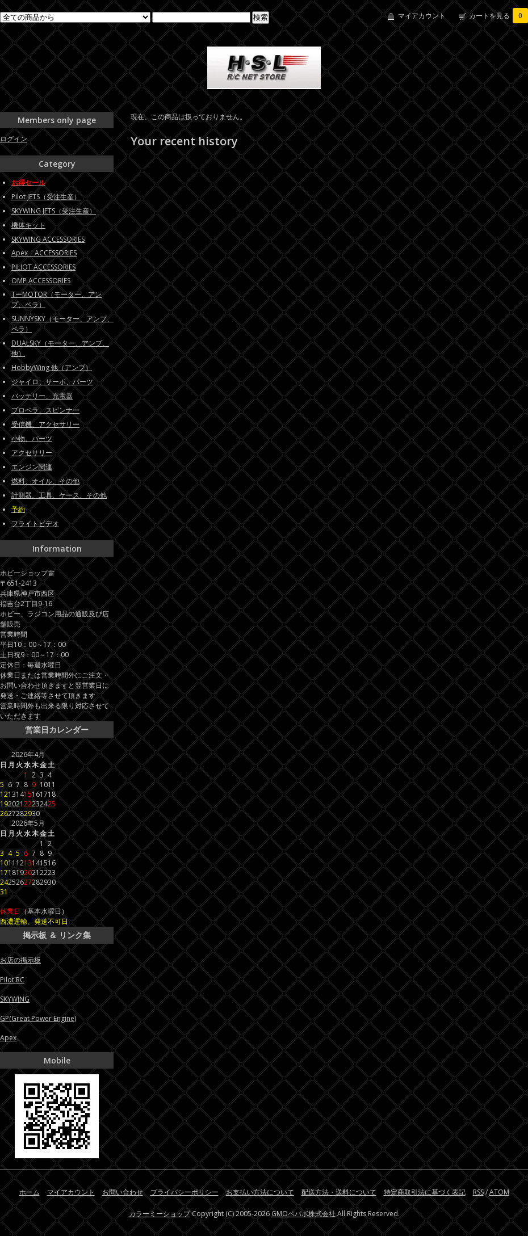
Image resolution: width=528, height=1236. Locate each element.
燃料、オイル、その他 (45, 481)
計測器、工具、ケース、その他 (59, 495)
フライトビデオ (35, 523)
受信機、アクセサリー (45, 424)
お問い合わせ (122, 1192)
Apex (8, 1037)
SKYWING (15, 999)
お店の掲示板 (20, 960)
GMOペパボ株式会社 (303, 1213)
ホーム (29, 1192)
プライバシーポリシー (184, 1192)
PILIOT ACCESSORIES (43, 267)
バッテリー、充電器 (42, 396)
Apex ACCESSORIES (44, 253)
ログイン (13, 139)
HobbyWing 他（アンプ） (51, 367)
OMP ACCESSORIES (40, 280)
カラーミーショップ (159, 1213)
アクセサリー (31, 452)
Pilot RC (12, 980)
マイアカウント (422, 15)
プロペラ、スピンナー (45, 410)
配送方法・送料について (338, 1192)
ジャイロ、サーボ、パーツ (52, 381)
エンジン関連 (31, 467)
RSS (478, 1192)
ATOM (499, 1192)
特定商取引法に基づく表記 (425, 1192)
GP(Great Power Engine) (38, 1018)
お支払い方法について (260, 1192)
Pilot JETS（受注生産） (46, 196)
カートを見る (498, 15)
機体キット (28, 225)
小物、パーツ (31, 438)
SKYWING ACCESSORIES (48, 239)
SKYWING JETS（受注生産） (53, 211)
